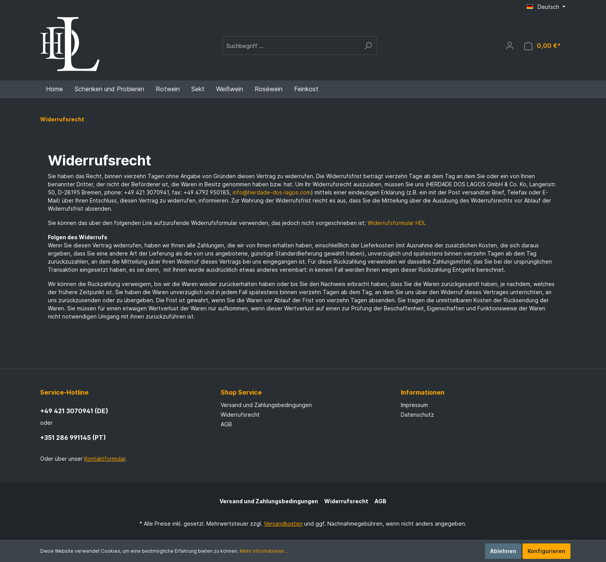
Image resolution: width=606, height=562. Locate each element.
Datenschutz (417, 414)
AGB (226, 424)
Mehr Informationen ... (264, 551)
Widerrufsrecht (240, 414)
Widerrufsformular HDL (397, 223)
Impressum (414, 405)
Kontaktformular (104, 458)
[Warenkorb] (542, 46)
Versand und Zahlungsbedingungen (266, 405)
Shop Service (241, 392)
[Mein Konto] (509, 45)
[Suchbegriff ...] (291, 45)
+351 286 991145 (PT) (73, 437)
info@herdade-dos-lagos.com (272, 192)
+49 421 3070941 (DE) (74, 411)
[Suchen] (368, 45)
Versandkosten (283, 523)
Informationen (422, 392)
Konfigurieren (546, 551)
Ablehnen (503, 551)
